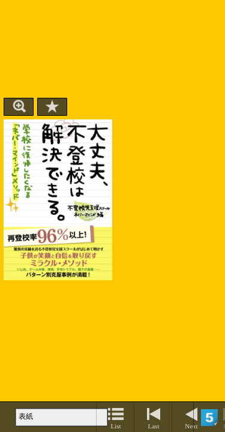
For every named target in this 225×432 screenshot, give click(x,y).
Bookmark (52, 107)
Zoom (19, 107)
